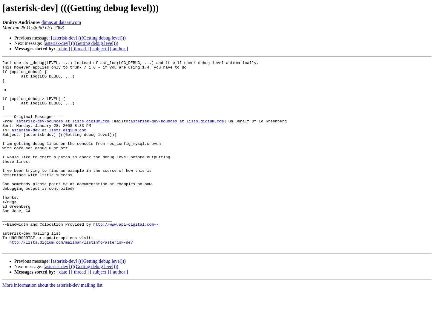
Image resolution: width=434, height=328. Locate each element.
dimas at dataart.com (61, 22)
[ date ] (63, 48)
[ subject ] (99, 48)
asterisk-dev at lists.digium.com (49, 144)
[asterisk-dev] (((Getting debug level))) (88, 37)
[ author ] (119, 48)
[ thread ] (80, 48)
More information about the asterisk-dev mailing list (52, 322)
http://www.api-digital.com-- (125, 257)
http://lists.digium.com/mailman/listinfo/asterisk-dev (71, 279)
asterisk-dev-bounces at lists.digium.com (63, 133)
